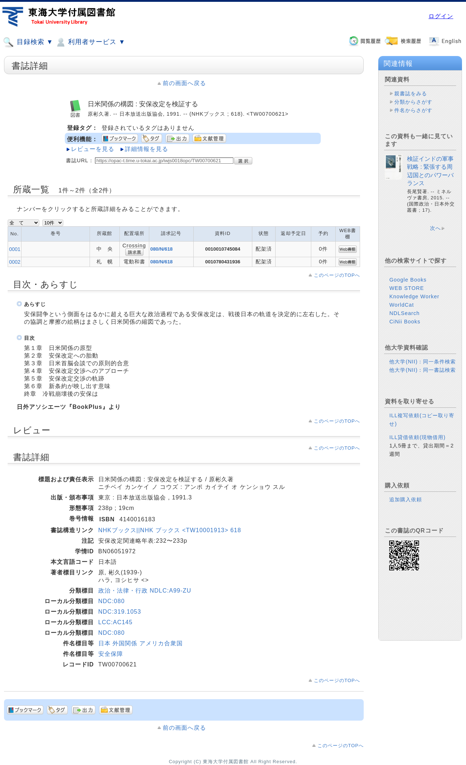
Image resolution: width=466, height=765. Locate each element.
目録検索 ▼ (28, 42)
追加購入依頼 (405, 499)
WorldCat (401, 305)
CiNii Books (404, 321)
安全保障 (110, 654)
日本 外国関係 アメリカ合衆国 (140, 643)
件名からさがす (413, 110)
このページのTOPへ (337, 275)
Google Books (407, 280)
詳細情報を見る (146, 149)
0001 (14, 249)
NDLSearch (404, 313)
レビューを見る (92, 149)
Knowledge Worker (414, 296)
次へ (435, 228)
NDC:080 (111, 601)
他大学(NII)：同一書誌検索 (422, 370)
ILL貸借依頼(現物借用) (417, 437)
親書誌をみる (410, 93)
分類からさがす (413, 102)
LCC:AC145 (115, 622)
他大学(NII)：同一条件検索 (422, 361)
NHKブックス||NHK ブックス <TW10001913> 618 (169, 530)
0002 (14, 262)
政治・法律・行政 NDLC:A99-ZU (144, 590)
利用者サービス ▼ (90, 42)
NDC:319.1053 (119, 612)
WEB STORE (406, 288)
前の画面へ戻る (184, 83)
